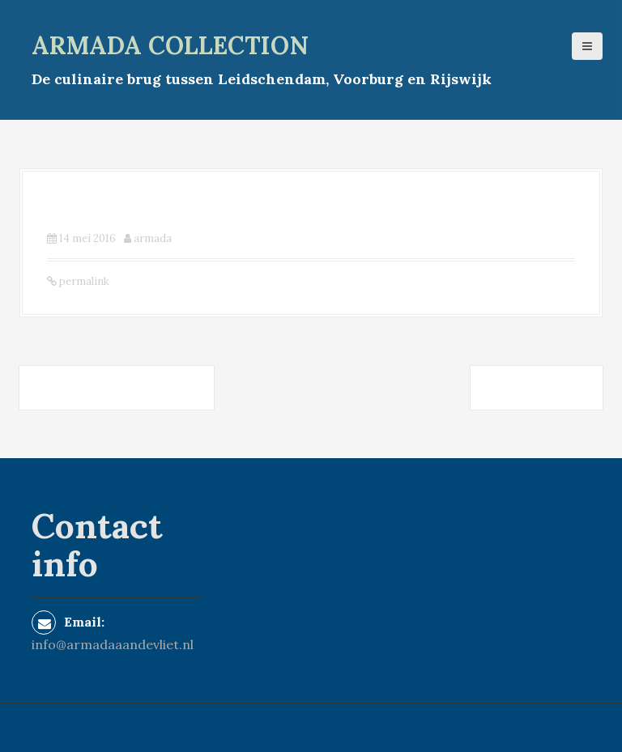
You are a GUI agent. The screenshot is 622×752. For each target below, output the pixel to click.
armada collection (170, 45)
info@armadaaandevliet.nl (113, 644)
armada (153, 238)
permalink (83, 281)
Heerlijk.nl (536, 388)
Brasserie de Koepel (117, 388)
